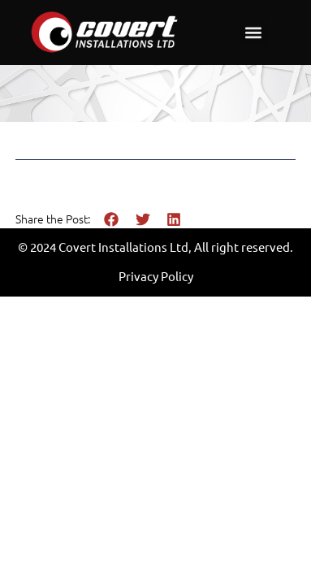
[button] (253, 33)
